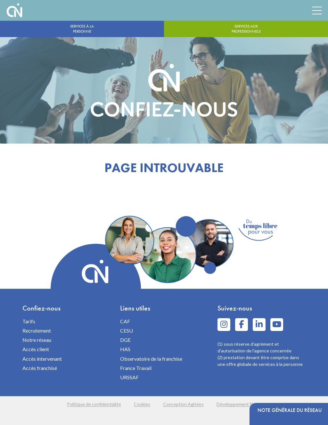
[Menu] (317, 10)
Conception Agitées (183, 404)
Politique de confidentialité (94, 404)
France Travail (136, 368)
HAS (125, 349)
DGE (125, 340)
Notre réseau (36, 340)
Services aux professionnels (246, 29)
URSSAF (129, 377)
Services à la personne (82, 29)
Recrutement (36, 330)
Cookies (142, 404)
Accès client (35, 349)
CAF (125, 321)
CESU (126, 330)
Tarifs (28, 321)
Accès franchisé (39, 368)
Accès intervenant (42, 359)
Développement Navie (239, 404)
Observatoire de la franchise (151, 359)
